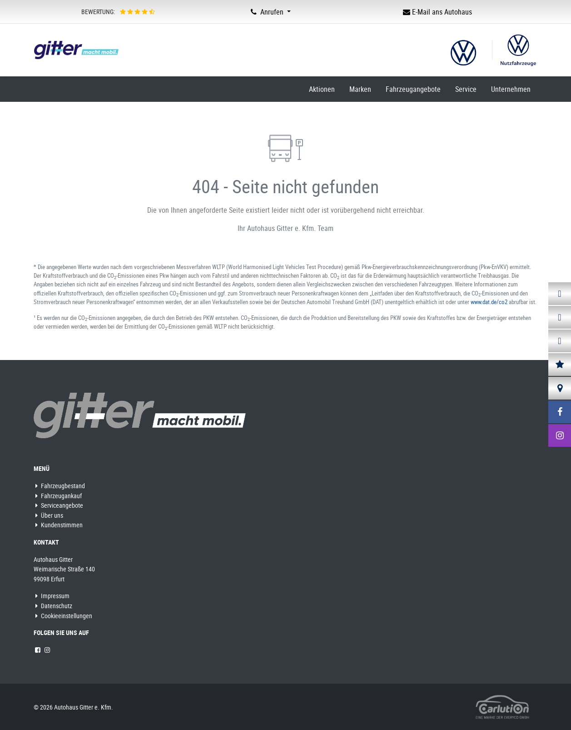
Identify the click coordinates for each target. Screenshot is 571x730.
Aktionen (322, 89)
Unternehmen (511, 89)
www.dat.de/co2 (489, 302)
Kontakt (46, 542)
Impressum (52, 595)
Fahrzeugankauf (58, 495)
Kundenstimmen (59, 524)
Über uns (49, 515)
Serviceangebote (59, 505)
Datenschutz (53, 605)
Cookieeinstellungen (63, 615)
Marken (360, 89)
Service (466, 89)
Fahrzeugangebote (413, 89)
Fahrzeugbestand (60, 485)
